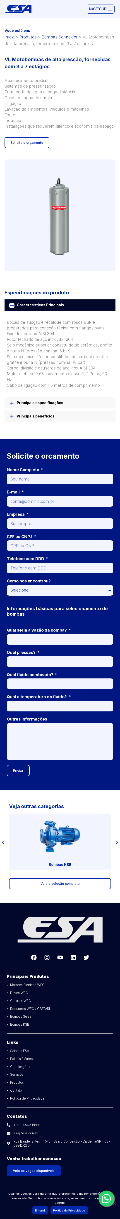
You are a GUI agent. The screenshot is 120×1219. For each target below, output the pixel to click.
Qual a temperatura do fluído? (37, 696)
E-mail (14, 492)
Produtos (28, 37)
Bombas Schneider (60, 37)
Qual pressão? (21, 652)
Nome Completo (23, 469)
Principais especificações (40, 402)
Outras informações (27, 719)
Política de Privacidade (69, 1210)
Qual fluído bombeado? (30, 674)
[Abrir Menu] (101, 9)
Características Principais (40, 305)
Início (9, 37)
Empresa (16, 514)
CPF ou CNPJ (20, 536)
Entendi (40, 1210)
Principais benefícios (35, 416)
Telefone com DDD (26, 558)
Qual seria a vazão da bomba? (37, 630)
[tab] (60, 305)
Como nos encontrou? (29, 581)
